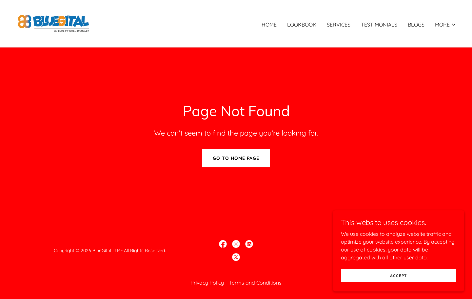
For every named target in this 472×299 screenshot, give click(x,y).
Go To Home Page (236, 158)
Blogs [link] (416, 24)
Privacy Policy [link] (207, 282)
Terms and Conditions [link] (255, 282)
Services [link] (338, 24)
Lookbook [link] (301, 24)
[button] (445, 24)
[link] (53, 23)
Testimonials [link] (379, 24)
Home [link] (269, 24)
